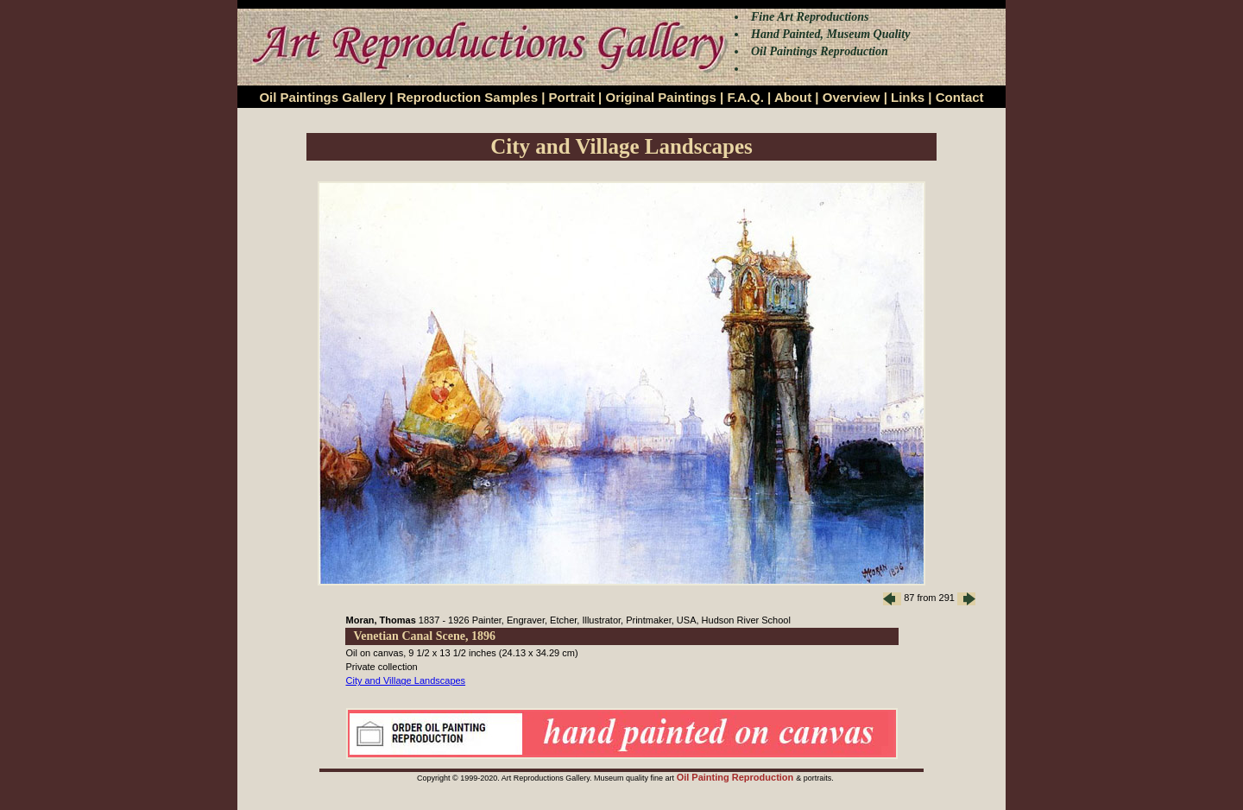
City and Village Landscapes (406, 680)
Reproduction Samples (467, 97)
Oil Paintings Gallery (322, 97)
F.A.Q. (745, 97)
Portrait (572, 97)
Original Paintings (660, 97)
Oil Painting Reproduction (737, 777)
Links (907, 97)
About (792, 97)
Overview (851, 97)
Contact (960, 97)
